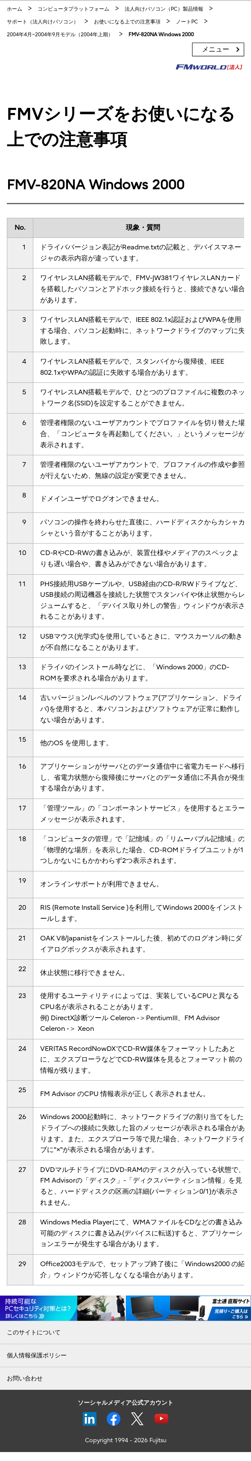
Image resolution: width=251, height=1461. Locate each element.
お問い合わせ (25, 1378)
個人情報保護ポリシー (37, 1355)
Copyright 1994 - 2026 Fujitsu (125, 1440)
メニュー (215, 49)
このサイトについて (34, 1332)
